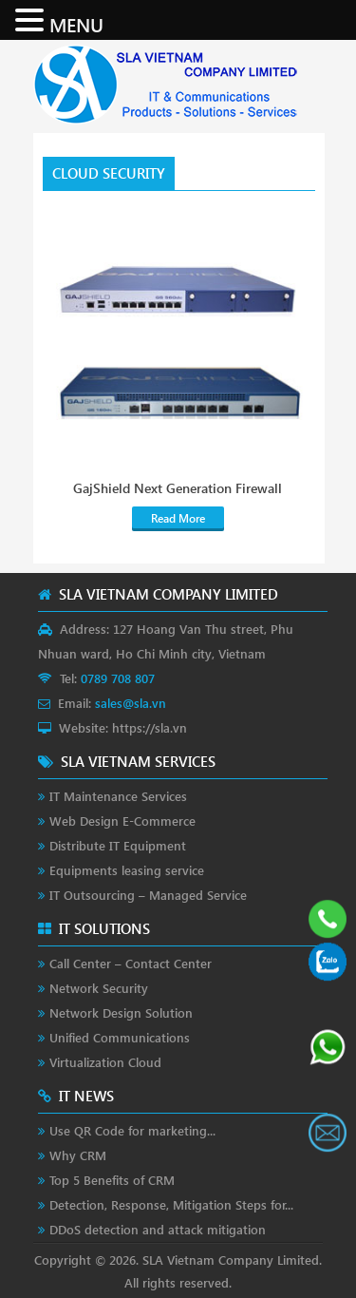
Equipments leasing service (126, 870)
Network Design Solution (121, 1012)
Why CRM (77, 1155)
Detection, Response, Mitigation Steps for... (171, 1204)
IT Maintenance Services (118, 796)
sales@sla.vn (130, 703)
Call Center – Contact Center (130, 963)
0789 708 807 (118, 678)
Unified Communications (119, 1037)
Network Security (98, 988)
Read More (178, 518)
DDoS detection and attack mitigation (157, 1229)
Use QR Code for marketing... (132, 1130)
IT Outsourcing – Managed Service (148, 895)
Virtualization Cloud (105, 1062)
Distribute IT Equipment (117, 845)
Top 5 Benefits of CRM (112, 1180)
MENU (76, 23)
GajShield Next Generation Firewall (177, 488)
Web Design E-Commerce (122, 820)
